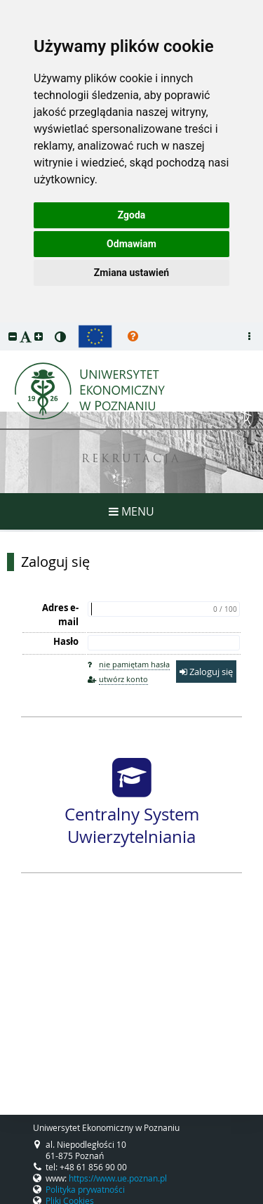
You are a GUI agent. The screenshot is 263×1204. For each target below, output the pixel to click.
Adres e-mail (60, 614)
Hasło (66, 641)
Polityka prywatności (85, 1189)
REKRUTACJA (131, 459)
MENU (131, 511)
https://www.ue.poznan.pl (118, 1178)
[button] (12, 336)
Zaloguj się (55, 562)
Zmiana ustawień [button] (131, 272)
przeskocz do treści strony (3, 325)
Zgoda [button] (132, 215)
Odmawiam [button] (131, 243)
